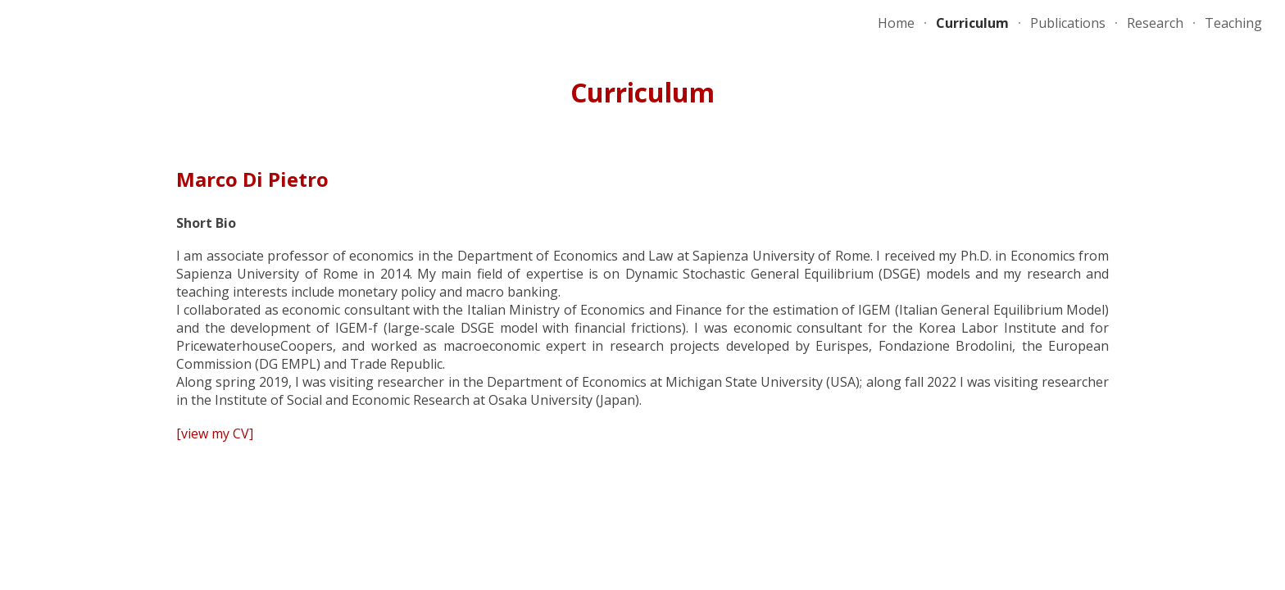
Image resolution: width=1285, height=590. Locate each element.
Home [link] (896, 23)
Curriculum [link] (972, 23)
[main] (642, 93)
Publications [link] (1068, 23)
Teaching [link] (1233, 23)
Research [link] (1155, 23)
